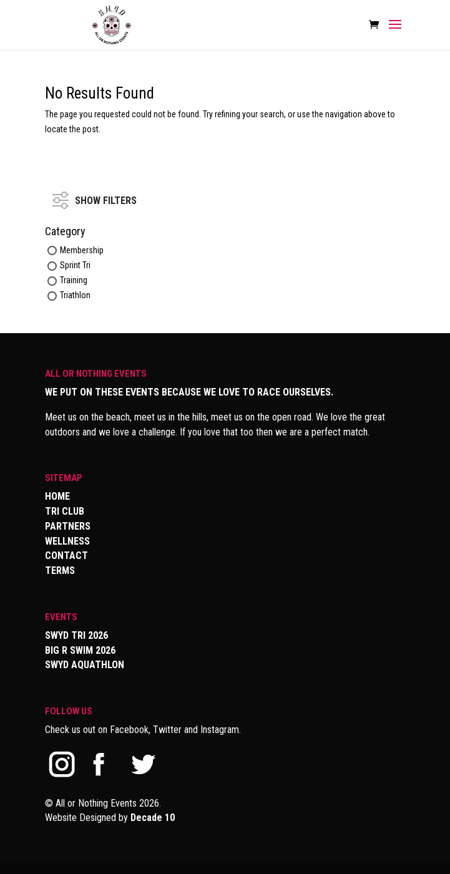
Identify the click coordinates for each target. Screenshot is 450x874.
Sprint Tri (75, 265)
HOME (57, 496)
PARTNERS (67, 526)
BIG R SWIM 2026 (80, 650)
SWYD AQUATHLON (84, 665)
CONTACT (66, 555)
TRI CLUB (64, 511)
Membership (82, 250)
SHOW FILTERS (94, 194)
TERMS (60, 570)
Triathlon (75, 296)
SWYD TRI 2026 (76, 635)
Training (73, 280)
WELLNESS (67, 541)
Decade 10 (152, 817)
